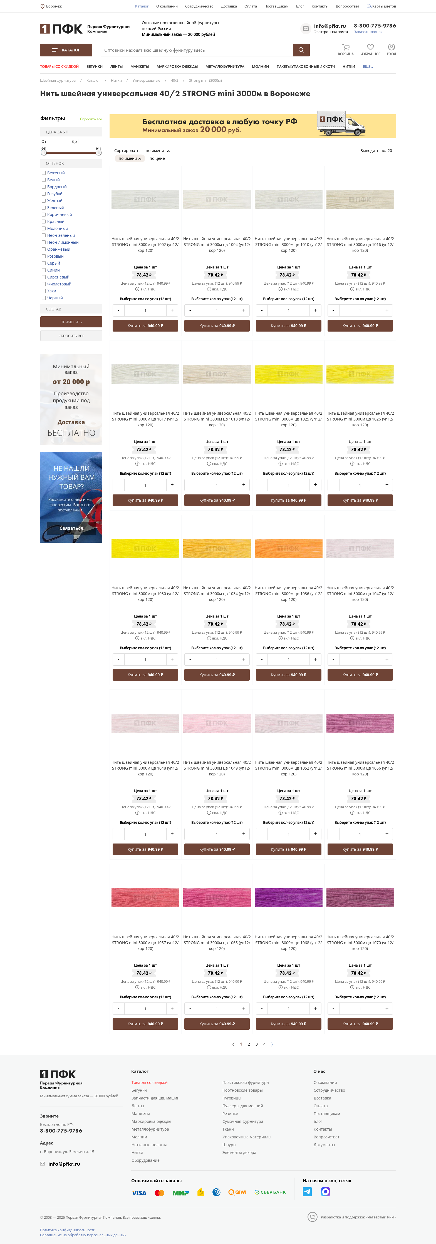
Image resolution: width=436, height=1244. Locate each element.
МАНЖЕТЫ (139, 66)
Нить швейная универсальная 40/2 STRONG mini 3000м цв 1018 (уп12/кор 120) (217, 418)
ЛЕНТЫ (116, 66)
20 (392, 150)
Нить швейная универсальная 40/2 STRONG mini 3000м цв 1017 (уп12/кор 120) (145, 418)
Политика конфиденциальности (67, 1229)
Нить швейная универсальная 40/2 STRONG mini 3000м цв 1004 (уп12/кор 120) (217, 244)
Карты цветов (384, 6)
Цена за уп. (56, 132)
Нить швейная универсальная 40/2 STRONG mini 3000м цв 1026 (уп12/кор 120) (360, 418)
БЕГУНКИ (94, 66)
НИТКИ (349, 66)
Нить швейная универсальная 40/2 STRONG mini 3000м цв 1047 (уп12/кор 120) (360, 593)
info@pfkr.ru (330, 26)
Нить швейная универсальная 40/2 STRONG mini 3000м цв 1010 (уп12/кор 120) (288, 244)
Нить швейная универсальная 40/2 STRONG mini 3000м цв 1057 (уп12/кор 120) (145, 942)
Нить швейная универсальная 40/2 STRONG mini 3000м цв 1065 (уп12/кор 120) (217, 942)
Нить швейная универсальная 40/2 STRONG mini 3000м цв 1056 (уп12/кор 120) (360, 768)
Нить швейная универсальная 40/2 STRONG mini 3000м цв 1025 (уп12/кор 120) (288, 418)
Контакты (320, 6)
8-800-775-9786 (375, 26)
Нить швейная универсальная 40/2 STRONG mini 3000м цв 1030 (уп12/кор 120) (145, 593)
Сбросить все (91, 119)
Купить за (145, 325)
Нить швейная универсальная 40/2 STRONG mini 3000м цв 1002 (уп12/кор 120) (145, 244)
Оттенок (53, 163)
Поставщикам (276, 6)
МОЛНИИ (260, 66)
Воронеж (54, 6)
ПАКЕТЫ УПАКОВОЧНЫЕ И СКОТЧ (306, 66)
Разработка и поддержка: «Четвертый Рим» (358, 1217)
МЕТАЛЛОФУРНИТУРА (224, 66)
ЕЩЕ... (368, 66)
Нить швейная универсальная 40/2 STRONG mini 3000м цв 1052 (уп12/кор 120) (288, 768)
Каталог (142, 6)
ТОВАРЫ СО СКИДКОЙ (59, 66)
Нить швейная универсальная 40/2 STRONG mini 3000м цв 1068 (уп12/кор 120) (288, 942)
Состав (51, 309)
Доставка (229, 6)
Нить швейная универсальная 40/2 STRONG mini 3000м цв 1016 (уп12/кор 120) (360, 244)
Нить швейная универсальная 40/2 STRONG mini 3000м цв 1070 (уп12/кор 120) (360, 942)
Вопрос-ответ (347, 6)
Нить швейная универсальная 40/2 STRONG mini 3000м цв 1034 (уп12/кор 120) (217, 593)
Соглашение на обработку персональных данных (83, 1234)
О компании (167, 6)
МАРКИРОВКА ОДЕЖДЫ (177, 66)
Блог (300, 6)
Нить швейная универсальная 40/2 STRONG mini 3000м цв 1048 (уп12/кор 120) (145, 768)
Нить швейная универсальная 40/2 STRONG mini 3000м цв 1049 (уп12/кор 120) (217, 768)
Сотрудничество (199, 6)
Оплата (250, 6)
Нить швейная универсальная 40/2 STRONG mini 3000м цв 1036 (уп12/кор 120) (288, 593)
